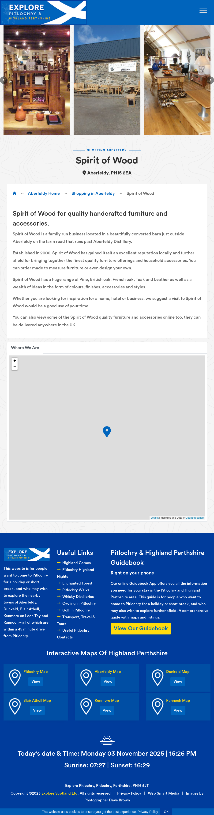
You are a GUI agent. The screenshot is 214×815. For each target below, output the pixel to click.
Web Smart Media (163, 793)
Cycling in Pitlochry (76, 603)
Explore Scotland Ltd (59, 793)
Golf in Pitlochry (73, 610)
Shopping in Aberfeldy (93, 193)
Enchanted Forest (74, 583)
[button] (4, 80)
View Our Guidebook (141, 628)
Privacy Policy (129, 793)
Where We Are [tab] (25, 348)
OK (166, 812)
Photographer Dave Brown (107, 800)
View (35, 681)
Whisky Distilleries (75, 597)
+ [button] (14, 361)
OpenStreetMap (194, 517)
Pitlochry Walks (73, 590)
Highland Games (74, 563)
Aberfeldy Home (44, 193)
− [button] (14, 367)
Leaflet (154, 517)
